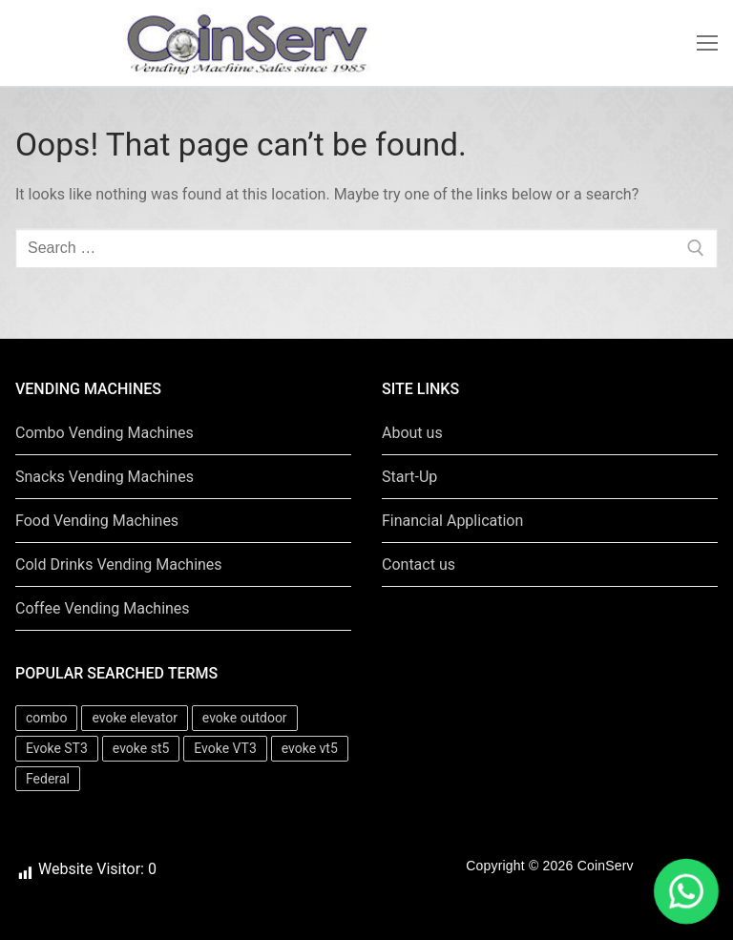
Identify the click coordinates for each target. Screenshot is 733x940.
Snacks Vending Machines (104, 477)
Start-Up (409, 477)
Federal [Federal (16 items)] (48, 778)
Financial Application (452, 521)
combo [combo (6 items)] (46, 717)
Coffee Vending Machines (102, 608)
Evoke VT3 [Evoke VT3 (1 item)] (225, 748)
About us (412, 433)
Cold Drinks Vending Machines (118, 564)
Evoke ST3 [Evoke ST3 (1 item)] (57, 748)
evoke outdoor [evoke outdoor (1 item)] (244, 717)
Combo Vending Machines (104, 433)
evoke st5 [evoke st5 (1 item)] (141, 748)
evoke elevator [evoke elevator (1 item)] (134, 717)
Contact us (418, 564)
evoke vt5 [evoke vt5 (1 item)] (310, 748)
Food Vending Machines (96, 521)
